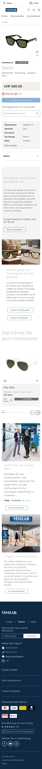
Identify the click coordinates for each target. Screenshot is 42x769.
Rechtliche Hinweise (8, 756)
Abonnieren (32, 636)
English (33, 621)
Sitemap (4, 764)
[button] (34, 10)
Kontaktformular (9, 647)
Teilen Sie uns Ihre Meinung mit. (18, 731)
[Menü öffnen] (4, 9)
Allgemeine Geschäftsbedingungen (13, 760)
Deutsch (21, 621)
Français (9, 621)
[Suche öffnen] (29, 10)
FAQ (7, 661)
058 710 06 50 (11, 652)
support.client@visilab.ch (14, 656)
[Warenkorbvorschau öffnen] (39, 10)
